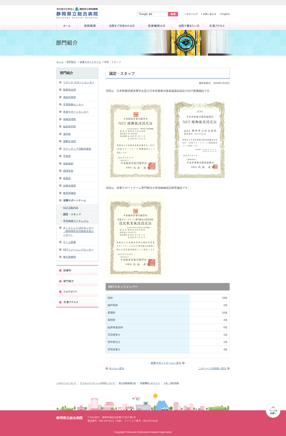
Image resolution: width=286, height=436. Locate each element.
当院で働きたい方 (188, 26)
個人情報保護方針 (127, 383)
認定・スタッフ (72, 214)
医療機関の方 (157, 26)
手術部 (67, 156)
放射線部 (68, 163)
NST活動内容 (70, 207)
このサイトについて (66, 383)
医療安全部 (69, 89)
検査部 (67, 178)
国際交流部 (69, 141)
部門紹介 (71, 62)
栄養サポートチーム (90, 62)
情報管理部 (69, 119)
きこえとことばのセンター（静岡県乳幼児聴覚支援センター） (78, 231)
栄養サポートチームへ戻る (166, 362)
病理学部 (68, 170)
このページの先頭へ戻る (212, 368)
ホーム (67, 26)
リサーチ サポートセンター (78, 82)
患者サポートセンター (76, 111)
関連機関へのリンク (150, 383)
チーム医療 (69, 242)
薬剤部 (67, 134)
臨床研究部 (69, 126)
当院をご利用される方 (122, 26)
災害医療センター (73, 104)
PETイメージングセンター (78, 249)
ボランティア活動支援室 (77, 148)
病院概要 (90, 26)
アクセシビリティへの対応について (97, 383)
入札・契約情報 (171, 383)
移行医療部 (69, 256)
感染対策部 (69, 97)
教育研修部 (69, 193)
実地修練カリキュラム (76, 220)
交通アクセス (216, 26)
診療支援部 (69, 185)
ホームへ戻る (116, 368)
